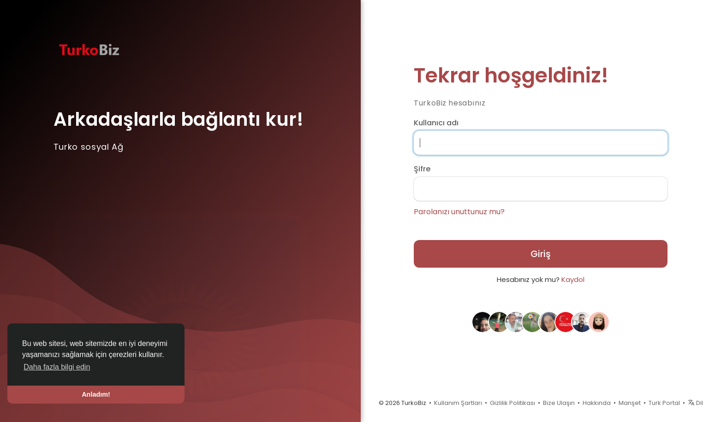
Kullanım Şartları (458, 403)
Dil (695, 403)
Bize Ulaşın (559, 403)
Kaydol (572, 279)
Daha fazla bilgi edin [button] (57, 367)
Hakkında (597, 403)
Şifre (422, 169)
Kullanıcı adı (436, 123)
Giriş (540, 253)
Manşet (630, 403)
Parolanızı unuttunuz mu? (459, 212)
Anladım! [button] (96, 394)
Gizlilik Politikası (512, 403)
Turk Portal (664, 403)
